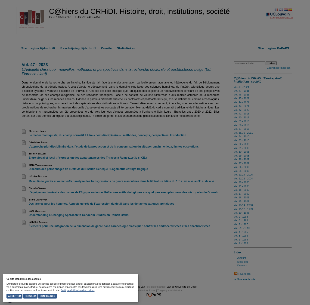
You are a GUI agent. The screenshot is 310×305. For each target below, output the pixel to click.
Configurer (47, 296)
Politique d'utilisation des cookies (78, 290)
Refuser (30, 296)
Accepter (14, 296)
